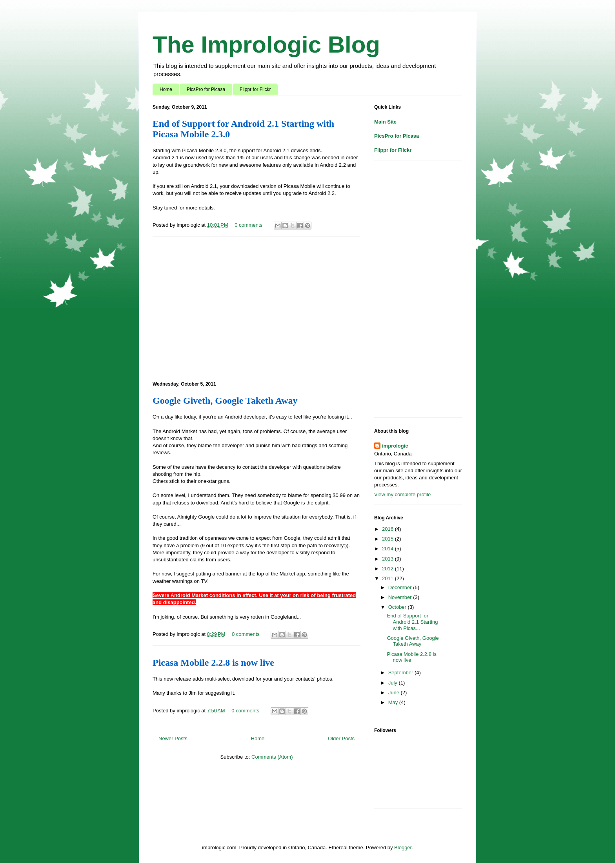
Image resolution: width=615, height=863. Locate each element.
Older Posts (341, 738)
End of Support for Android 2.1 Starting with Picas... (412, 622)
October (398, 607)
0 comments (248, 225)
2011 (388, 578)
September (401, 672)
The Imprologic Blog (266, 44)
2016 (388, 529)
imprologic (395, 446)
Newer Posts (172, 738)
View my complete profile (402, 494)
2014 (388, 549)
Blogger (402, 847)
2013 (388, 559)
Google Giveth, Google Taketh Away (225, 400)
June (394, 692)
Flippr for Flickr (255, 89)
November (400, 597)
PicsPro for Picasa (206, 89)
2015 (388, 539)
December (400, 587)
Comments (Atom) (272, 757)
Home (166, 89)
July (393, 683)
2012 (388, 569)
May (393, 702)
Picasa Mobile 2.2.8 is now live (213, 662)
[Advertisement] (256, 308)
